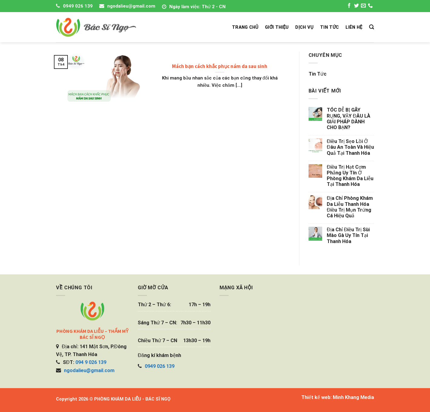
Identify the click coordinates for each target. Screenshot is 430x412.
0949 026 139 (78, 6)
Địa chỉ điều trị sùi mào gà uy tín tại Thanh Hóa (348, 235)
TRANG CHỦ (245, 27)
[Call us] (370, 6)
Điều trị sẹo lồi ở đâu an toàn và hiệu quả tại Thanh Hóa (350, 147)
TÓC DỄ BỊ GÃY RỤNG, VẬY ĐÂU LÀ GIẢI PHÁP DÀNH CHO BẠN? (348, 118)
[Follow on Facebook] (349, 6)
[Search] (371, 27)
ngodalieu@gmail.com (131, 6)
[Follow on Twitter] (356, 6)
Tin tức (317, 74)
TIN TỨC (329, 27)
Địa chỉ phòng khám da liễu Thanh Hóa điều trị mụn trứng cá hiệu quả (350, 207)
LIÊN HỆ (354, 27)
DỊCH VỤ (304, 27)
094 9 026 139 (90, 362)
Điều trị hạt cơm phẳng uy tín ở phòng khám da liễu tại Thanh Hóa (350, 175)
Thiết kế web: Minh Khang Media (337, 397)
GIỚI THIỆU (277, 27)
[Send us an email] (363, 6)
